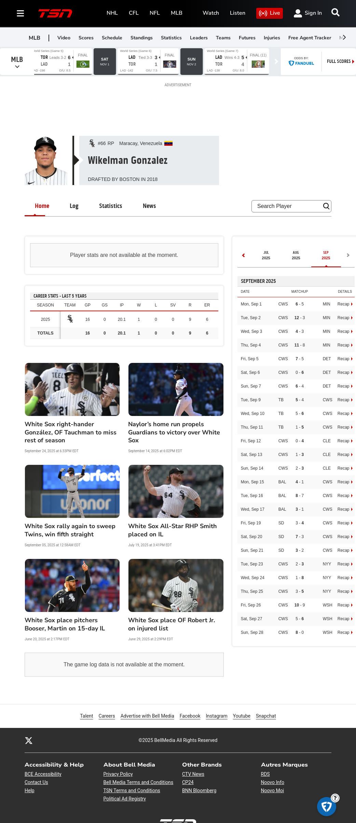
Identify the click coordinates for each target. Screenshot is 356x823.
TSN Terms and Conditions (132, 790)
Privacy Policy (118, 774)
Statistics (171, 38)
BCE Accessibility (43, 774)
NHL (112, 13)
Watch (211, 13)
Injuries (272, 38)
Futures (247, 38)
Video (63, 38)
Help (30, 790)
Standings (142, 38)
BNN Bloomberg (199, 790)
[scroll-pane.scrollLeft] (344, 37)
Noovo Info (272, 782)
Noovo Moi (272, 790)
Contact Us (36, 782)
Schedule (112, 38)
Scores (86, 38)
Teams (223, 38)
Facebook (190, 716)
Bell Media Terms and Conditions (139, 782)
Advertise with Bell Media (147, 716)
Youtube (241, 716)
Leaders (199, 38)
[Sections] (20, 13)
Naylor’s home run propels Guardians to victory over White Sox (174, 432)
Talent (86, 716)
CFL (134, 13)
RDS (265, 774)
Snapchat (266, 716)
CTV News (193, 774)
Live (269, 13)
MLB (176, 13)
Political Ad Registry (125, 798)
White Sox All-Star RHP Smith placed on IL (172, 530)
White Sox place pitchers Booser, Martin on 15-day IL (65, 624)
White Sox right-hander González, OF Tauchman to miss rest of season (71, 432)
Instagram (217, 716)
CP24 (188, 782)
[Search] (335, 12)
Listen (237, 13)
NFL (155, 13)
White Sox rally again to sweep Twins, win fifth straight (70, 530)
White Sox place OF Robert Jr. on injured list (171, 624)
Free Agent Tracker (309, 38)
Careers (107, 716)
